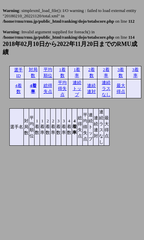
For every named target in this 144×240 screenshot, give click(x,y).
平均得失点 (62, 88)
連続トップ (77, 88)
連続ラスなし (106, 88)
